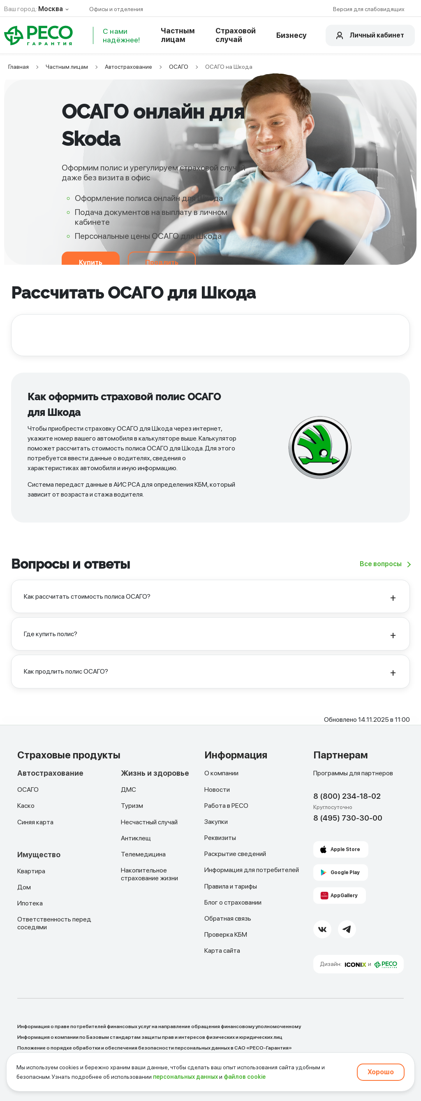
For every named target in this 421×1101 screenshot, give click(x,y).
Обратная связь (227, 918)
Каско (26, 805)
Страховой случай (235, 35)
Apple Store (345, 849)
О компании (221, 773)
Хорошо (381, 1072)
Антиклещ (136, 838)
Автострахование (128, 66)
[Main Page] (38, 35)
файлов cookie (245, 1076)
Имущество (38, 855)
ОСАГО (178, 66)
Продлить (161, 262)
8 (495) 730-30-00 (347, 818)
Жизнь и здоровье (155, 773)
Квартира (31, 871)
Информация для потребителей (251, 870)
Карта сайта (222, 950)
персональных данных (185, 1076)
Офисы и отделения (116, 9)
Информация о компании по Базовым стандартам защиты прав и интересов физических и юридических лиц (149, 1037)
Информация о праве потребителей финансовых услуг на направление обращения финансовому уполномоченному (159, 1026)
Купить (90, 262)
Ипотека (30, 903)
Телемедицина (143, 854)
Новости (217, 789)
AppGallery (344, 895)
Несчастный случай (149, 822)
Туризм (132, 805)
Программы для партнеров (353, 773)
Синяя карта (35, 822)
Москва (50, 9)
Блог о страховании (232, 902)
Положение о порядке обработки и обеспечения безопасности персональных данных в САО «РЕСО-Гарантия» (154, 1048)
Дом (24, 887)
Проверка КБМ (225, 934)
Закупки (216, 822)
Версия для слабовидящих (369, 9)
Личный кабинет (376, 35)
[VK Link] (322, 929)
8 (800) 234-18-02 (347, 796)
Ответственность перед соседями (54, 923)
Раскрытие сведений (235, 854)
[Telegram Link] (347, 929)
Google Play (345, 872)
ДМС (128, 789)
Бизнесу (291, 35)
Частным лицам (178, 35)
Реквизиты (220, 838)
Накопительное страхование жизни (149, 874)
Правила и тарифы (230, 886)
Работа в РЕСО (226, 805)
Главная (18, 66)
